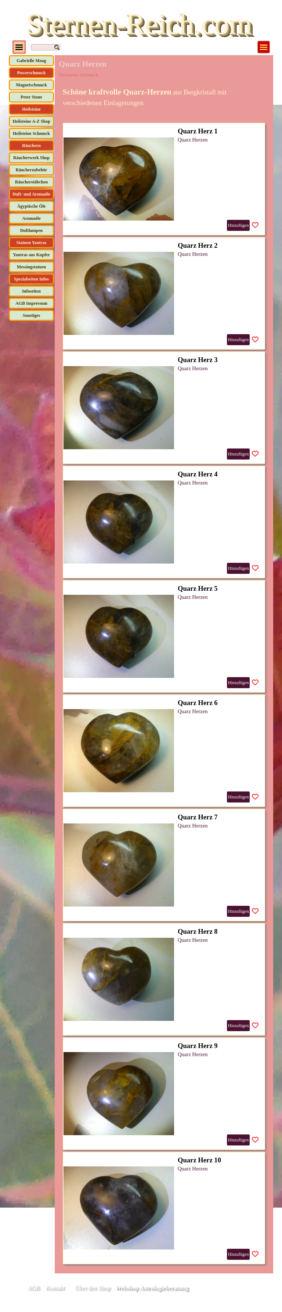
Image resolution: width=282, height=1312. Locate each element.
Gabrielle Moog (31, 60)
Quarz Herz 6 (198, 703)
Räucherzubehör (31, 169)
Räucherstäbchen (31, 182)
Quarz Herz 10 (199, 1160)
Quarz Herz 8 (198, 931)
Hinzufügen (238, 225)
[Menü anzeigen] (263, 47)
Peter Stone (31, 97)
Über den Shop (92, 1287)
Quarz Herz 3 (198, 360)
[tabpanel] (164, 97)
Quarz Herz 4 (198, 474)
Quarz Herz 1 (198, 131)
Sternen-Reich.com (139, 24)
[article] (164, 179)
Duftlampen (31, 230)
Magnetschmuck (31, 84)
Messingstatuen (31, 266)
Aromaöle (31, 218)
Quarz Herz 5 (198, 588)
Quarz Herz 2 (198, 245)
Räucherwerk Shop (31, 157)
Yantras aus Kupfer (31, 254)
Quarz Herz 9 (198, 1046)
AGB (33, 1287)
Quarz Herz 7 (198, 817)
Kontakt (55, 1287)
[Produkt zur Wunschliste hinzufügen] (255, 225)
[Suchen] (45, 47)
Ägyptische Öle (31, 206)
